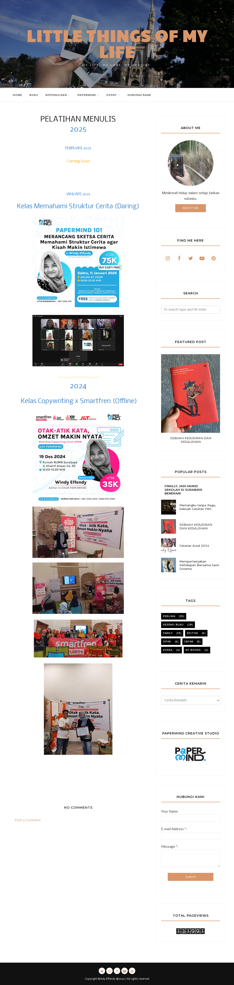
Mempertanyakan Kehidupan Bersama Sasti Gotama (199, 565)
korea (168, 650)
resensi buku (173, 624)
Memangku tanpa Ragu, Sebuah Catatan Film (197, 507)
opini (167, 641)
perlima (169, 616)
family (168, 633)
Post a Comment (28, 820)
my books (193, 650)
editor (192, 633)
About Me (190, 208)
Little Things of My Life (117, 43)
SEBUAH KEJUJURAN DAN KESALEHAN (190, 440)
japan (188, 641)
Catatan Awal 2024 (194, 545)
